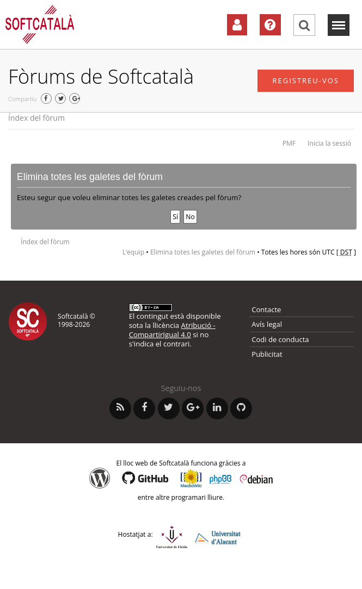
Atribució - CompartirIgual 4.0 (172, 329)
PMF (289, 143)
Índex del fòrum (36, 118)
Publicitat (266, 354)
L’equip (133, 252)
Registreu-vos (305, 80)
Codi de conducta (280, 339)
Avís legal (266, 324)
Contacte (266, 309)
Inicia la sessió (329, 143)
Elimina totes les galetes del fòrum (202, 252)
